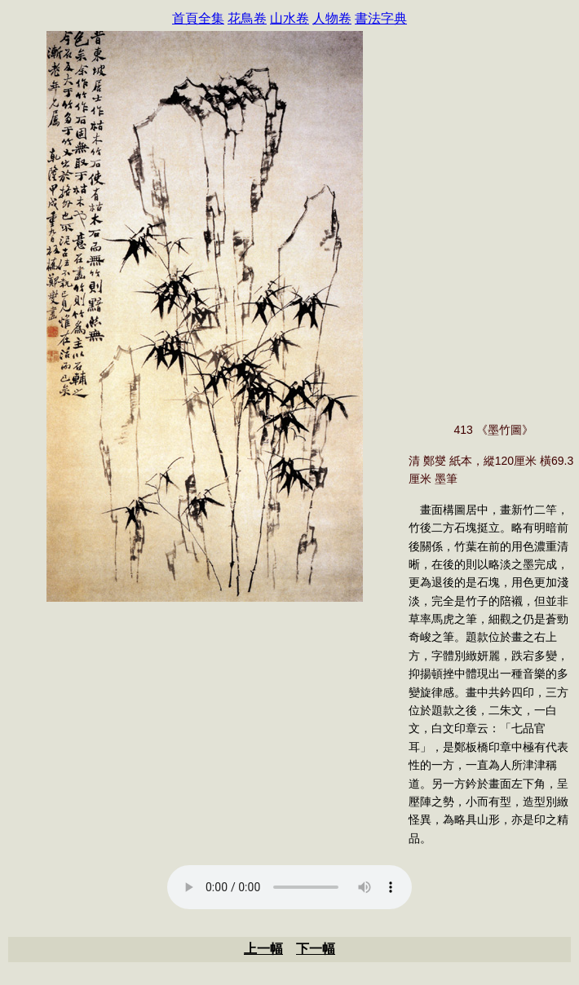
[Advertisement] (204, 729)
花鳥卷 (247, 18)
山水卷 (289, 18)
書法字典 (381, 18)
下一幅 (315, 949)
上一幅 (263, 949)
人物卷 (331, 18)
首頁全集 (198, 18)
